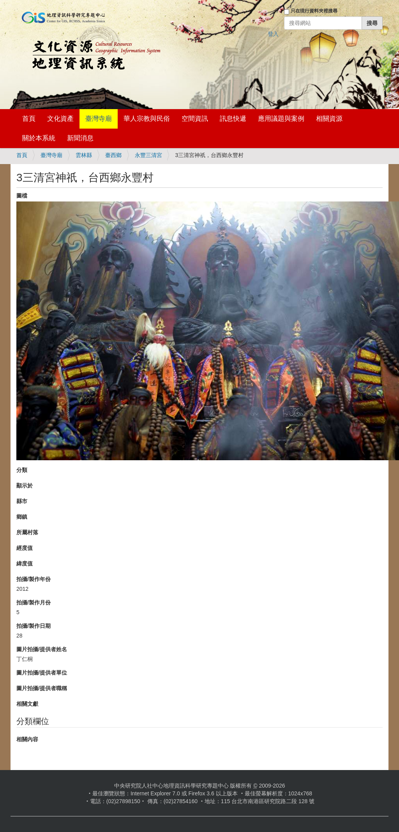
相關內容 (27, 739)
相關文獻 (27, 704)
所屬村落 (27, 532)
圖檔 (21, 196)
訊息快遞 (233, 118)
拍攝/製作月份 (33, 602)
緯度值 (24, 563)
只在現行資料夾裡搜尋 (314, 11)
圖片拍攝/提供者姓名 (41, 649)
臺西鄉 (113, 155)
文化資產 (60, 118)
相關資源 (329, 118)
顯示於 (24, 485)
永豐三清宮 (148, 155)
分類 (21, 470)
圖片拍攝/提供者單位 (41, 672)
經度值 (24, 548)
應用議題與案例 (281, 118)
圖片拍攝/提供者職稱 (41, 688)
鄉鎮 (21, 517)
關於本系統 (38, 138)
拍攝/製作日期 (33, 626)
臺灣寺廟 (98, 118)
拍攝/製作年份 (33, 579)
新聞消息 (80, 138)
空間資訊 (195, 118)
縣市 (21, 501)
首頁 (28, 118)
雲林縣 (84, 155)
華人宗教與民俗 (147, 118)
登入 (273, 34)
